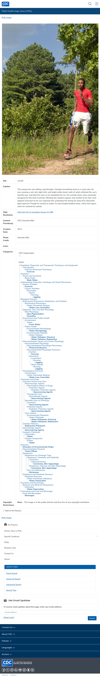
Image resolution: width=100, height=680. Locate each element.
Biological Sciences (29, 299)
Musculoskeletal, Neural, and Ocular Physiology (43, 341)
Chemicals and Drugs (30, 379)
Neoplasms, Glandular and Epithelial (43, 457)
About (7, 559)
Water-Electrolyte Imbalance (39, 478)
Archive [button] (7, 654)
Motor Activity (37, 364)
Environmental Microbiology (39, 328)
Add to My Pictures (12, 510)
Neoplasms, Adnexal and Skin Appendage (47, 466)
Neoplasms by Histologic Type (38, 455)
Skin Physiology (31, 311)
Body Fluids (30, 278)
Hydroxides (30, 434)
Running (34, 295)
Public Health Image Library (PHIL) (17, 11)
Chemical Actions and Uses (34, 381)
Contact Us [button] (8, 627)
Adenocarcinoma (38, 461)
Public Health (31, 326)
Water (30, 322)
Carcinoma (33, 459)
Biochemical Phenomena (35, 303)
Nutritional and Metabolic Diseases (38, 474)
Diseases (25, 445)
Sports (32, 292)
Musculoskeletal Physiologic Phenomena (44, 345)
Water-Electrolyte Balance (38, 305)
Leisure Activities (32, 288)
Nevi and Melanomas (36, 470)
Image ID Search (13, 579)
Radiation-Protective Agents (43, 390)
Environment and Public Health (36, 318)
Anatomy (24, 273)
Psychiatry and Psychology (32, 483)
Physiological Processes (33, 371)
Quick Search (11, 573)
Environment (30, 320)
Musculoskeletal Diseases (34, 449)
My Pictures (11, 525)
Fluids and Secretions (32, 276)
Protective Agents (36, 388)
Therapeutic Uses (34, 394)
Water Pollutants (36, 417)
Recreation (31, 290)
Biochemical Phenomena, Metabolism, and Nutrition (45, 301)
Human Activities (30, 284)
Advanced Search (13, 584)
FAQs (6, 542)
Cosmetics (31, 402)
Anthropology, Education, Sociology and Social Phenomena (46, 282)
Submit (92, 618)
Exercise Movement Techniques (38, 269)
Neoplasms (28, 453)
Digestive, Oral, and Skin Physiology (38, 309)
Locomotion (36, 358)
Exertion (32, 352)
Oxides (30, 440)
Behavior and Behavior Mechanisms (38, 485)
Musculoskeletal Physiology (37, 343)
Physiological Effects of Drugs (40, 385)
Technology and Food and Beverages (37, 491)
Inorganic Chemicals (31, 432)
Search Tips (11, 590)
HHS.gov (5, 675)
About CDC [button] (8, 634)
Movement (33, 356)
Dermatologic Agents (38, 396)
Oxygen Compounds (33, 438)
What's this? (8, 617)
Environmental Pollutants (38, 415)
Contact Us (9, 553)
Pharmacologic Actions (34, 383)
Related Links (10, 548)
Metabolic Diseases (33, 476)
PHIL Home (7, 17)
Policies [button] (7, 641)
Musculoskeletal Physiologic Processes (43, 349)
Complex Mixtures (30, 423)
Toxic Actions (30, 413)
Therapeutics (28, 267)
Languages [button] (8, 647)
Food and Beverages (32, 493)
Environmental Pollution (37, 333)
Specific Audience (11, 536)
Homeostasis (30, 373)
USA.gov (13, 675)
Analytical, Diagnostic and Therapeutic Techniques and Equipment (49, 265)
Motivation (29, 487)
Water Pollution (36, 335)
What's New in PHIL (13, 531)
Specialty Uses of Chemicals (37, 400)
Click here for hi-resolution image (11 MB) (35, 212)
